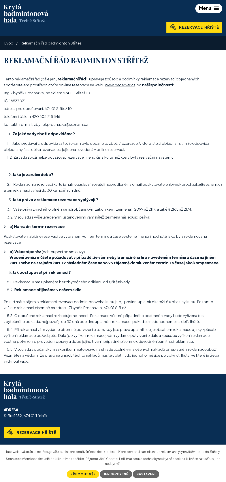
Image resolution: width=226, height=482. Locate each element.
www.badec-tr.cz (120, 84)
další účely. (212, 452)
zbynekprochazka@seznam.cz (61, 124)
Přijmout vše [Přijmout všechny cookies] (83, 474)
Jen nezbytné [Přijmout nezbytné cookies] (116, 474)
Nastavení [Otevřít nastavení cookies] (146, 474)
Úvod (8, 43)
